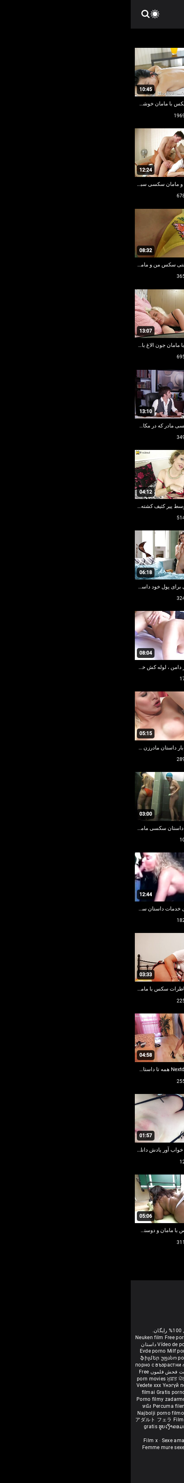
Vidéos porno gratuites (131, 1447)
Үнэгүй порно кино (55, 1385)
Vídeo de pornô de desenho (58, 1344)
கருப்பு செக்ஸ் (68, 1365)
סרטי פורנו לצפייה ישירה (96, 1420)
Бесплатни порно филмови (100, 1392)
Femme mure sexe (32, 1447)
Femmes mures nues (144, 1440)
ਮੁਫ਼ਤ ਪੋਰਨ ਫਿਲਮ (54, 1379)
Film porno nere (93, 1337)
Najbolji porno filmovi (32, 1413)
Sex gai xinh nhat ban (139, 1337)
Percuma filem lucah (47, 1406)
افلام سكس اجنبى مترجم (118, 1344)
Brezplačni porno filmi (83, 1399)
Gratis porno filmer (94, 1406)
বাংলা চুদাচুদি (89, 1351)
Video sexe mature (79, 1447)
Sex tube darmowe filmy (145, 1406)
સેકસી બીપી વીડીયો (105, 1365)
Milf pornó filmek (56, 1351)
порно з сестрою (157, 1379)
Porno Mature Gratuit (91, 1440)
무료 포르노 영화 (128, 1399)
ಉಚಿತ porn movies (149, 1365)
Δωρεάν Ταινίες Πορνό (151, 1420)
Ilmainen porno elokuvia (146, 1358)
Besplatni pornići (153, 1392)
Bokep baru (119, 1413)
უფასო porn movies (53, 1358)
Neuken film (18, 1337)
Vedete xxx (18, 1385)
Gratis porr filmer (97, 1358)
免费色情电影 (121, 1379)
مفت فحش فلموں (38, 1372)
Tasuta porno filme (155, 1413)
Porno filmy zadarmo (31, 1399)
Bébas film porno (102, 1433)
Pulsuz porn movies (82, 1413)
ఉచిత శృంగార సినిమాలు (109, 1372)
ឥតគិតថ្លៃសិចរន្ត (88, 1379)
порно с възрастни (27, 1365)
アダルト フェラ (23, 1420)
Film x (20, 1440)
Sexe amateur (47, 1440)
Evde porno (22, 1351)
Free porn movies (54, 1337)
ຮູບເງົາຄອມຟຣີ (44, 1426)
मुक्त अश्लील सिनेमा (121, 1426)
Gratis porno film (46, 1392)
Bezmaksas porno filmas (108, 1385)
